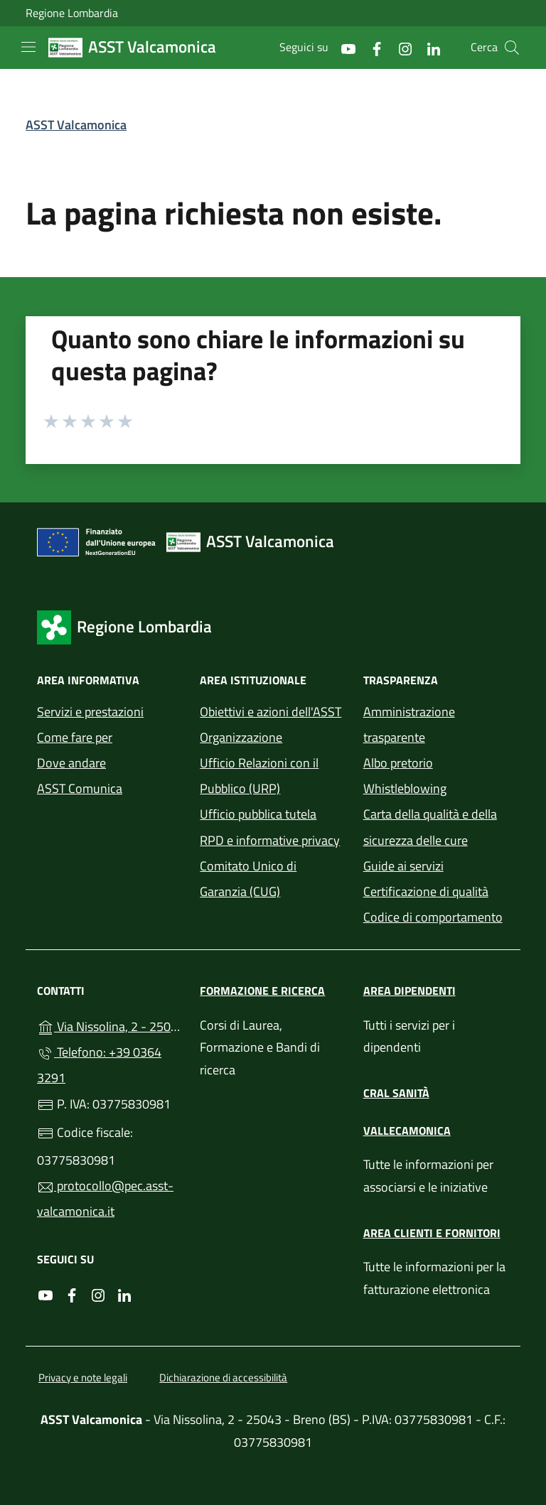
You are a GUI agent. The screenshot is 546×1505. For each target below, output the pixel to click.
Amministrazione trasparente (409, 724)
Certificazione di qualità (425, 891)
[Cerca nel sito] (511, 47)
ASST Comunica (79, 788)
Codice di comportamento (433, 917)
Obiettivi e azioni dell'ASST (270, 711)
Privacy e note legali (82, 1377)
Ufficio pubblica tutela (258, 814)
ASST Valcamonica (76, 124)
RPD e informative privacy (270, 840)
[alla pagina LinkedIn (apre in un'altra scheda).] (428, 47)
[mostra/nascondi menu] (28, 46)
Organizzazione (241, 737)
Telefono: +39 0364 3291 (99, 1064)
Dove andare (71, 762)
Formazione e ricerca (262, 990)
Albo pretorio (398, 762)
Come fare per (74, 737)
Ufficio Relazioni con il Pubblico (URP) (259, 775)
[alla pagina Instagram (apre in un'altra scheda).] (399, 47)
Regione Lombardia (72, 13)
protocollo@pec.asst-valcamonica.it (105, 1198)
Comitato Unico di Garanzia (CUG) (248, 878)
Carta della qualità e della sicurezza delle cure (430, 826)
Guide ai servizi (403, 865)
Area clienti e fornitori (431, 1232)
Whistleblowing (404, 788)
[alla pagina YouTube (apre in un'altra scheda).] (342, 47)
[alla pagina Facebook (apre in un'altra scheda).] (371, 47)
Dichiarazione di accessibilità (223, 1377)
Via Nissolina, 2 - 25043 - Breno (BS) (110, 1025)
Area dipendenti (409, 990)
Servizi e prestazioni (90, 711)
